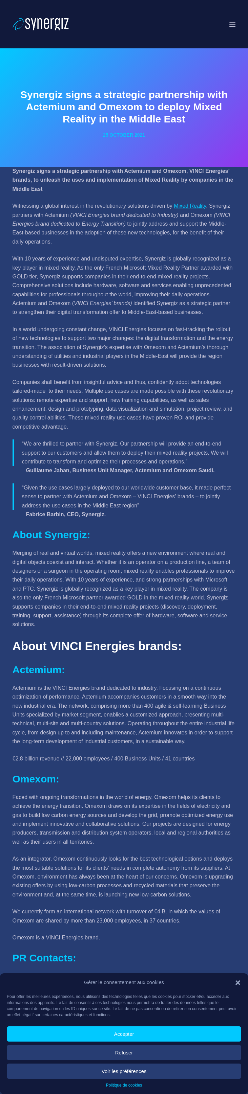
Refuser (124, 1052)
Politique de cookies (124, 1085)
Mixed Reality (190, 206)
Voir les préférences (124, 1071)
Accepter (124, 1034)
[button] (237, 982)
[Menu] (232, 24)
